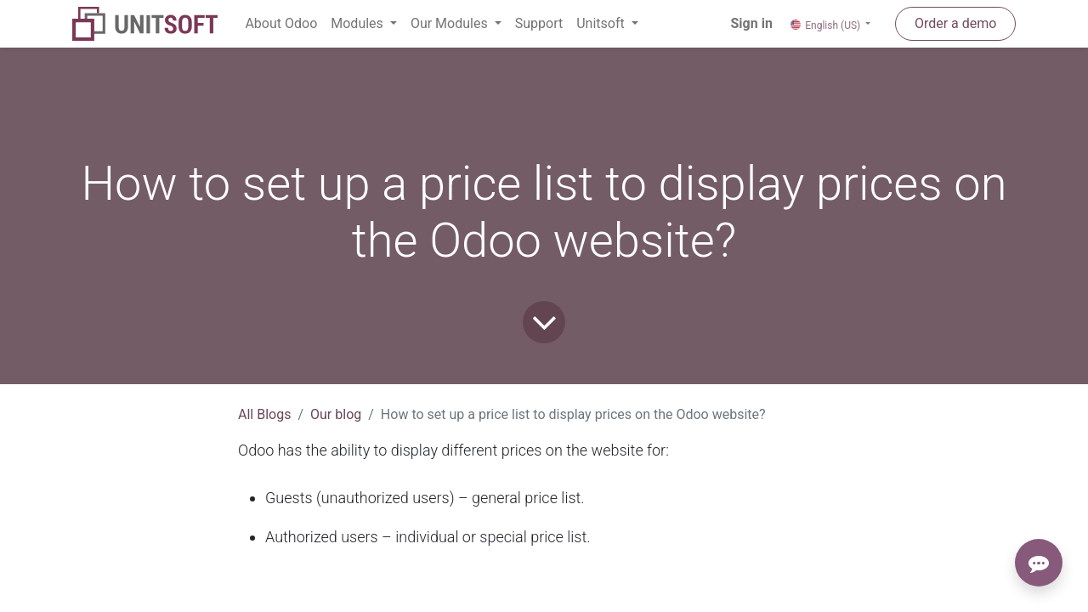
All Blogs (264, 414)
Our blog (335, 414)
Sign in (752, 23)
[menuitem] (281, 24)
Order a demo (956, 23)
